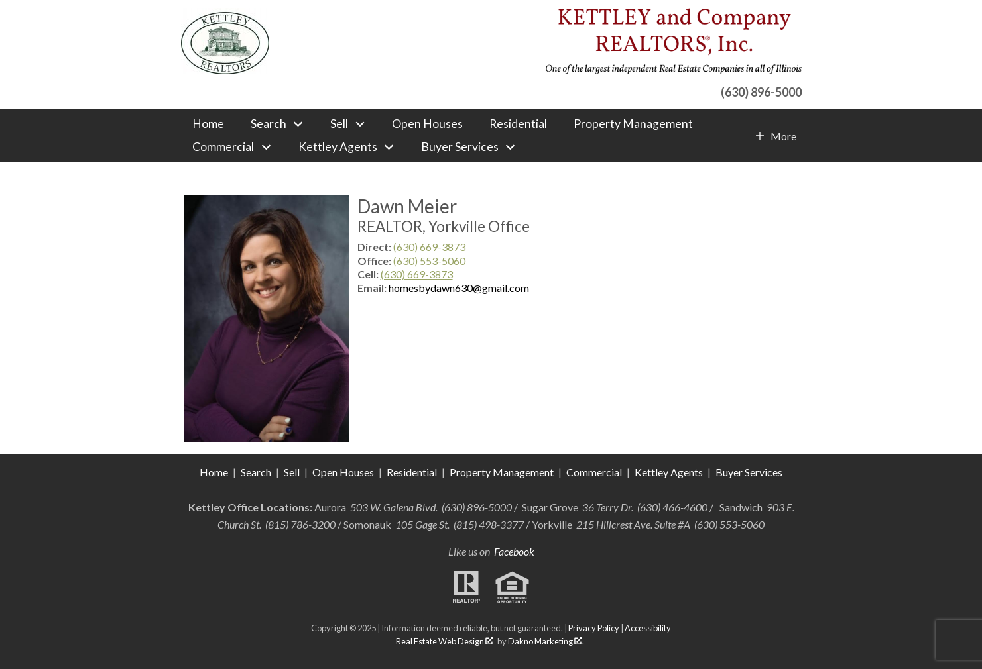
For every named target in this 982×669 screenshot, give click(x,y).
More (783, 136)
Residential (518, 124)
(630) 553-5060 (429, 260)
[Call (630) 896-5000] (673, 90)
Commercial (595, 472)
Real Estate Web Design (444, 641)
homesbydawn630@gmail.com (459, 288)
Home (208, 124)
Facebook (514, 551)
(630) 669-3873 (429, 246)
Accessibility (648, 628)
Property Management (633, 124)
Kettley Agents (669, 472)
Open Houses (427, 124)
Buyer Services (748, 472)
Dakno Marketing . (546, 641)
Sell (292, 472)
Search (256, 472)
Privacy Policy (593, 628)
